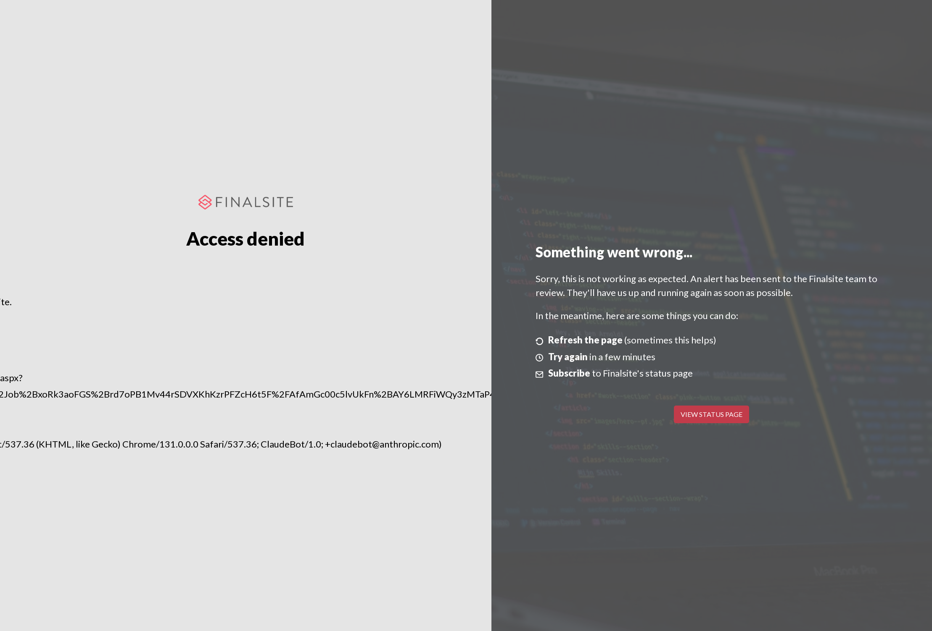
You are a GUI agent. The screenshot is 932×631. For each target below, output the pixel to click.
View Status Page (711, 414)
